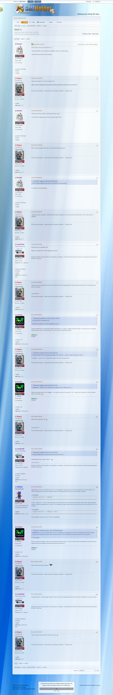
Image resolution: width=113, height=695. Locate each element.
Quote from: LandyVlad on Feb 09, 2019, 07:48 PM (46, 318)
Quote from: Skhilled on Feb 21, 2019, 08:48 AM (46, 530)
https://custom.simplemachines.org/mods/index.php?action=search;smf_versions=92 (54, 84)
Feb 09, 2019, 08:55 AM (36, 145)
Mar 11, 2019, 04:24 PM (36, 561)
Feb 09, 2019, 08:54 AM (36, 110)
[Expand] (60, 530)
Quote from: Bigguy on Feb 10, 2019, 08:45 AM (45, 385)
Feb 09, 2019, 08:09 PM (36, 282)
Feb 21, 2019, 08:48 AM (36, 486)
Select (36, 495)
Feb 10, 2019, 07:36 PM (36, 448)
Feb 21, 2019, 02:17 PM (36, 526)
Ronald (19, 44)
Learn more (56, 691)
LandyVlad (20, 244)
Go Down (16, 39)
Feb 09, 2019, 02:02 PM (36, 211)
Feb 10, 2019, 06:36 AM (36, 314)
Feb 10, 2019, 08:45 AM (36, 349)
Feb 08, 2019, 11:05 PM (38, 44)
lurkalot (19, 315)
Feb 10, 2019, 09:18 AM (36, 416)
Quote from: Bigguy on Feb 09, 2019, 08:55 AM (45, 181)
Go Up (15, 663)
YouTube (33, 336)
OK (56, 688)
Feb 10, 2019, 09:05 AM (36, 381)
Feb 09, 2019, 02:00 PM (36, 177)
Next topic (95, 33)
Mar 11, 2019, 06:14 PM (36, 594)
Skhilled (19, 487)
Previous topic (87, 33)
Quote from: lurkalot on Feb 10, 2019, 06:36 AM (46, 353)
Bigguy (19, 78)
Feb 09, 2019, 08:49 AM (36, 78)
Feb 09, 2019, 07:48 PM (36, 244)
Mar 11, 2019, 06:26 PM (36, 632)
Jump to (75, 670)
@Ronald (34, 490)
